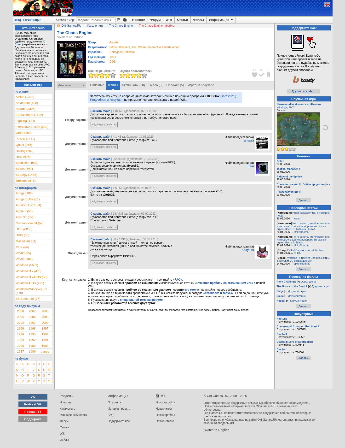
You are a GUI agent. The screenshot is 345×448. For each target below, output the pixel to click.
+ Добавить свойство (104, 124)
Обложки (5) (175, 85)
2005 (20, 317)
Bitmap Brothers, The (123, 47)
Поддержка (32, 419)
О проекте (114, 402)
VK (33, 397)
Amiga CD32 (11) (28, 199)
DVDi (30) (22, 235)
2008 (20, 311)
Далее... (304, 200)
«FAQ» (177, 279)
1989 (32, 346)
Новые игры (164, 408)
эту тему (190, 289)
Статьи (182, 20)
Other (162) (24, 133)
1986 (32, 351)
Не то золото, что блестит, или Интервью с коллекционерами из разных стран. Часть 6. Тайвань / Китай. (303, 226)
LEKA (297, 253)
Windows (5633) (27, 265)
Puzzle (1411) (25, 139)
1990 (20, 346)
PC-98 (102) (24, 259)
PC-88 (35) (23, 253)
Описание (97, 85)
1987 (20, 351)
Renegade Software (122, 52)
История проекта (119, 408)
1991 (44, 340)
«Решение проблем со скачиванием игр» (224, 283)
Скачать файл (100, 111)
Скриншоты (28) (133, 85)
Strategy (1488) (26, 175)
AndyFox (248, 250)
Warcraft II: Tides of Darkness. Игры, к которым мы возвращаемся (303, 259)
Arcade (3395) (25, 109)
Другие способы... (304, 91)
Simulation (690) (27, 163)
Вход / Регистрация (27, 20)
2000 (44, 322)
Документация (320, 286)
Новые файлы (165, 415)
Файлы (198, 20)
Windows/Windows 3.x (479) (31, 291)
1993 (20, 340)
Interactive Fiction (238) (32, 127)
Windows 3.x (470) (29, 271)
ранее (45, 351)
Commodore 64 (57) (30, 223)
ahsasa (249, 140)
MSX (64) (22, 247)
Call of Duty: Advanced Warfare (305, 250)
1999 (20, 328)
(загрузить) (228, 96)
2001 (32, 322)
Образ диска (308, 281)
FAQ (111, 415)
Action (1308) (25, 97)
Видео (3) (155, 85)
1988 (44, 346)
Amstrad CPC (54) (28, 205)
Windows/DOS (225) (30, 283)
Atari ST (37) (24, 217)
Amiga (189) (24, 193)
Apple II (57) (24, 211)
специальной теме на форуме (141, 299)
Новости (138, 20)
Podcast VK (32, 404)
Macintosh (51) (26, 241)
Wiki (169, 20)
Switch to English (216, 430)
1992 (32, 340)
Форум (155, 20)
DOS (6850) (24, 229)
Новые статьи (165, 421)
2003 (44, 317)
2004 (32, 317)
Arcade (281, 110)
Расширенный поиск (73, 415)
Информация (221, 20)
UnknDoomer (302, 231)
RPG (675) (23, 157)
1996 (20, 334)
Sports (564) (24, 169)
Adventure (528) (27, 103)
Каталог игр (65, 20)
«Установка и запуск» (218, 293)
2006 (44, 311)
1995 (32, 334)
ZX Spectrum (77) (28, 299)
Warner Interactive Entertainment (159, 47)
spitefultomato (302, 263)
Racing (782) (25, 151)
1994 (112, 57)
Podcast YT (32, 411)
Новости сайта (165, 402)
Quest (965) (24, 145)
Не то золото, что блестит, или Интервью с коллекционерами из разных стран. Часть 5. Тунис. (303, 239)
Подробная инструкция (106, 99)
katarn (297, 218)
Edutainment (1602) (29, 115)
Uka (251, 166)
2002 (20, 322)
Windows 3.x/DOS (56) (31, 277)
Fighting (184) (25, 121)
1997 (44, 328)
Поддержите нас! (119, 421)
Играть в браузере (201, 85)
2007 (32, 311)
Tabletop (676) (26, 181)
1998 (32, 328)
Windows (282, 107)
